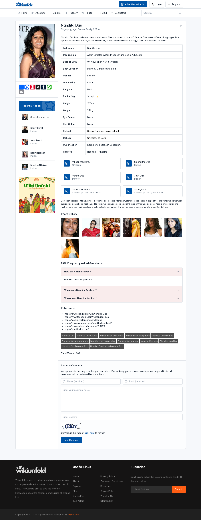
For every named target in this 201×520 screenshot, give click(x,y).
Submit (178, 489)
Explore (77, 486)
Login (156, 4)
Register (174, 4)
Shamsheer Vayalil (39, 117)
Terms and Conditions (111, 481)
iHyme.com (73, 514)
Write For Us (106, 496)
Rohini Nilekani (37, 152)
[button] (55, 13)
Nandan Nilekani (38, 165)
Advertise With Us (132, 4)
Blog (75, 491)
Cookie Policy (107, 491)
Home (76, 476)
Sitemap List (106, 501)
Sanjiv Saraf (36, 128)
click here (90, 433)
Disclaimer (105, 486)
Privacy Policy (107, 476)
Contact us (78, 496)
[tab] (121, 272)
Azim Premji (36, 140)
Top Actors (78, 501)
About (76, 481)
